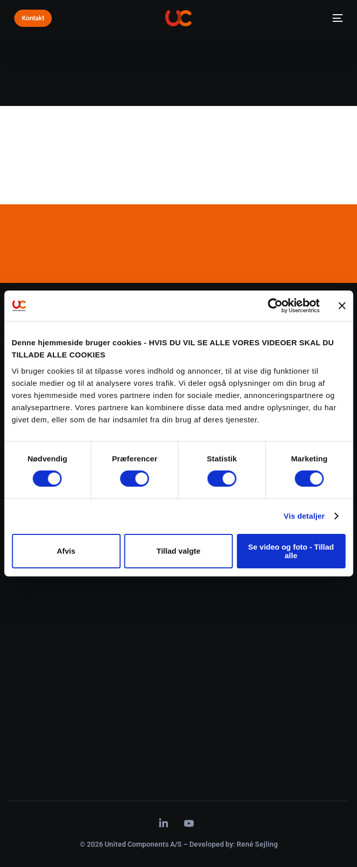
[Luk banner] (341, 305)
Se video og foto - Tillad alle (291, 551)
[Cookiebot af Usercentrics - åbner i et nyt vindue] (275, 305)
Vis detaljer (304, 516)
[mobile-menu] (335, 18)
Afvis (66, 551)
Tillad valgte (178, 551)
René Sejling (257, 844)
